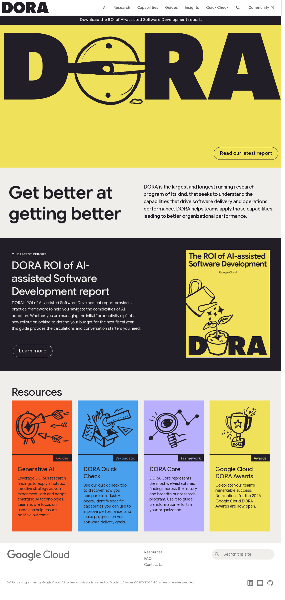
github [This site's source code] (270, 583)
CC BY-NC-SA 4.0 (146, 582)
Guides (171, 7)
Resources (153, 552)
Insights (192, 7)
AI (104, 7)
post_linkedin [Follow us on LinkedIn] (250, 583)
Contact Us (153, 564)
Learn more (32, 351)
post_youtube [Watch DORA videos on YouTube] (260, 583)
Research (122, 7)
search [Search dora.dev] (238, 8)
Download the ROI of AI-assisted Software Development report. (141, 19)
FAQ (148, 558)
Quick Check (217, 7)
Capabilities (147, 7)
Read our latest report (246, 153)
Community (261, 7)
